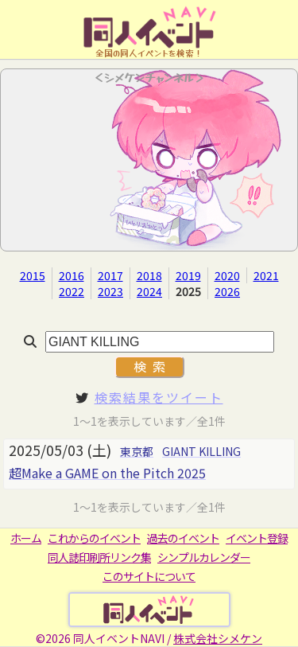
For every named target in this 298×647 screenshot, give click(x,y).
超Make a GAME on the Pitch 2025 (107, 472)
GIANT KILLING (201, 451)
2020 (227, 275)
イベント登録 (257, 538)
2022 (71, 291)
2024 (149, 291)
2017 (110, 275)
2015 (32, 275)
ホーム (25, 538)
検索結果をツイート (159, 397)
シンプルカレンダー (203, 557)
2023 (110, 291)
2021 (266, 275)
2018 (149, 275)
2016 (71, 275)
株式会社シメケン (217, 638)
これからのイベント (94, 538)
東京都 (136, 451)
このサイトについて (149, 576)
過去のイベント (183, 538)
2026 (227, 291)
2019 (188, 275)
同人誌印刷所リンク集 (99, 557)
